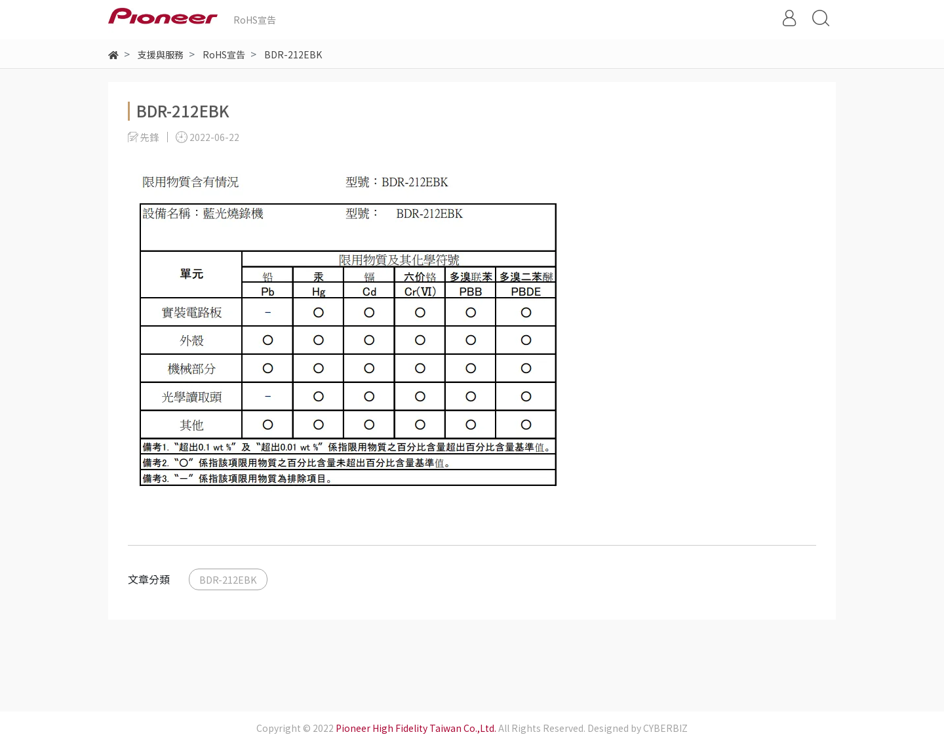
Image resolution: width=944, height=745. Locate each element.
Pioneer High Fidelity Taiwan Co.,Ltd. (416, 728)
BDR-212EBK (228, 579)
